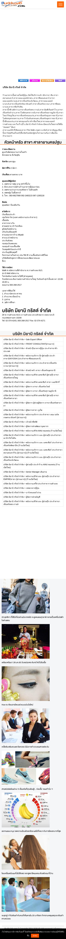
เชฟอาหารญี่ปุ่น (32, 488)
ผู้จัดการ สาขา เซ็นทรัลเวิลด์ (38, 386)
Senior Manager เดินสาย (36, 472)
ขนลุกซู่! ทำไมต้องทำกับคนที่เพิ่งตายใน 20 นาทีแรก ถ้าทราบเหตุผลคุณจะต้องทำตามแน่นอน (33, 917)
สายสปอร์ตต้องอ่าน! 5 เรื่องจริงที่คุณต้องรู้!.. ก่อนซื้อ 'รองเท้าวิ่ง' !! (27, 789)
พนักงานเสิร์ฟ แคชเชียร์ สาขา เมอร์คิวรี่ (43, 382)
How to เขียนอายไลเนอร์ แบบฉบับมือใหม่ (17, 704)
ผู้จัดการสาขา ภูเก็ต (34, 410)
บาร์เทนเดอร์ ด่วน (33, 492)
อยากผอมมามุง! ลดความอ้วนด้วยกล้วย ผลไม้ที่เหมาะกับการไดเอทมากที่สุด (31, 831)
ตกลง (35, 936)
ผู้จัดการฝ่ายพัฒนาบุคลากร (37, 426)
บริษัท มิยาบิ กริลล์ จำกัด (33, 334)
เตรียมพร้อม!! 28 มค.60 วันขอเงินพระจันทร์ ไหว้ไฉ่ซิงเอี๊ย (24, 662)
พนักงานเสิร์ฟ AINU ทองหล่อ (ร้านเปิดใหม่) (44, 431)
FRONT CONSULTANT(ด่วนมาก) (40, 344)
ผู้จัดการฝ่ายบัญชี (33, 497)
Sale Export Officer (34, 339)
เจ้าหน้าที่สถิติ (31, 422)
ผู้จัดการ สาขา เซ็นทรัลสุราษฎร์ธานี (41, 391)
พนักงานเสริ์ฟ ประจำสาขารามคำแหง (42, 484)
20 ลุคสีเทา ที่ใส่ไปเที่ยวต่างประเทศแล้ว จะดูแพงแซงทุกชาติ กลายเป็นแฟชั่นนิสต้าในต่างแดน (33, 618)
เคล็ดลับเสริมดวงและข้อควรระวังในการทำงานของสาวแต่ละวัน (25, 746)
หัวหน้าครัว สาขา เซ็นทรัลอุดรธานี (40, 370)
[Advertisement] (33, 44)
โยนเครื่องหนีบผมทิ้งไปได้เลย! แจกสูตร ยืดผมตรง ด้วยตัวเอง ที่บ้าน (27, 873)
